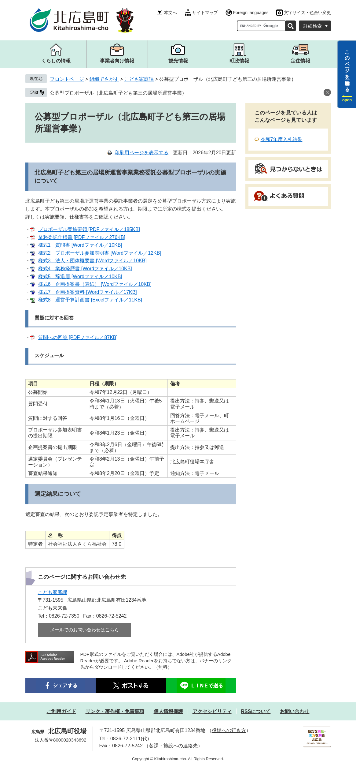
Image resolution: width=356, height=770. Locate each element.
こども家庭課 (139, 79)
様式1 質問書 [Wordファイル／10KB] (80, 245)
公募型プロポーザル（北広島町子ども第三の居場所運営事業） (118, 92)
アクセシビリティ (212, 711)
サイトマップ (205, 12)
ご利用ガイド (61, 711)
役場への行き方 (229, 730)
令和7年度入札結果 (282, 139)
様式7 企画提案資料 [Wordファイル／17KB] (87, 292)
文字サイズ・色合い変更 (307, 12)
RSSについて (256, 711)
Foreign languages (251, 12)
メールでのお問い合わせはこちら (84, 629)
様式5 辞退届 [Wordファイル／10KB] (80, 276)
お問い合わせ (294, 711)
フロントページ (67, 79)
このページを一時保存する (347, 68)
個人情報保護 (168, 711)
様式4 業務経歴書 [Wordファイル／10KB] (85, 268)
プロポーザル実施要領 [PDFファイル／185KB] (89, 229)
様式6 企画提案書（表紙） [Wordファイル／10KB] (95, 284)
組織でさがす (104, 79)
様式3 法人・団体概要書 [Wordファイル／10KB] (92, 260)
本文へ (170, 12)
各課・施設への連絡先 (173, 745)
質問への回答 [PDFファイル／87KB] (78, 337)
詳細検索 (312, 25)
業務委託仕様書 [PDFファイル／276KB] (81, 237)
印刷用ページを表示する (141, 152)
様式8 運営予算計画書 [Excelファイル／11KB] (90, 299)
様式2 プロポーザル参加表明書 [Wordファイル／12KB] (99, 253)
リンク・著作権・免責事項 (115, 711)
